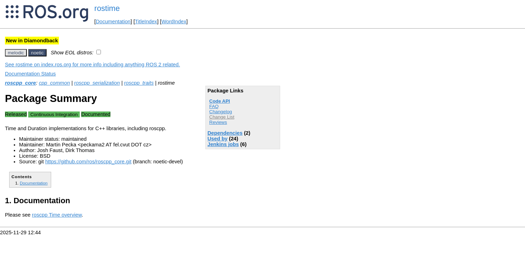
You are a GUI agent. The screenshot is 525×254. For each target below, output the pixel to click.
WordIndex (173, 21)
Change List (221, 117)
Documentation (113, 21)
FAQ (214, 106)
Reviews (218, 122)
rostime (107, 8)
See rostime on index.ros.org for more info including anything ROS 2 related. (92, 64)
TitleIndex (146, 21)
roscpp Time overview (57, 215)
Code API (219, 101)
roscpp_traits (139, 83)
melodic (16, 52)
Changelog (220, 111)
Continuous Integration (54, 114)
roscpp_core (20, 83)
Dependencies (224, 133)
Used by (217, 138)
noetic (37, 52)
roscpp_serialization (97, 83)
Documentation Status (30, 74)
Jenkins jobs (223, 144)
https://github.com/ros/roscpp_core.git (88, 161)
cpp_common (54, 83)
